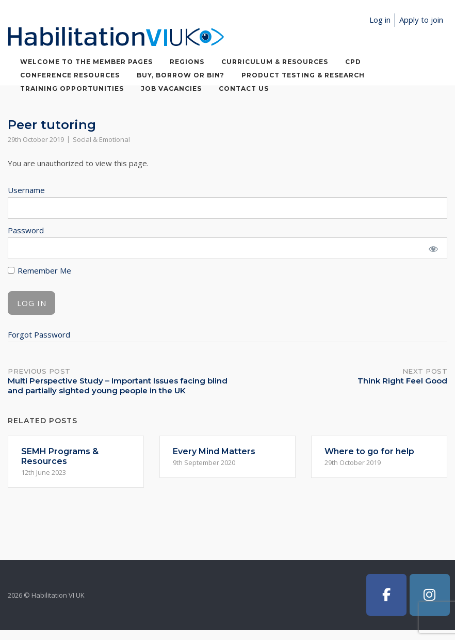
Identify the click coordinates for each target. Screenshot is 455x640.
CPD (353, 62)
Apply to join (421, 19)
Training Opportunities (72, 88)
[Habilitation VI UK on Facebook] (386, 595)
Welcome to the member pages (86, 62)
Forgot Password (39, 334)
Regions (187, 62)
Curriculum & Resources (274, 62)
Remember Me (39, 270)
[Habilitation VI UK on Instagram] (430, 595)
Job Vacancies (171, 88)
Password (26, 230)
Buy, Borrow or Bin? (180, 75)
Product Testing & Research (303, 75)
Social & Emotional (101, 139)
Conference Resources (70, 75)
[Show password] (433, 248)
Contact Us (244, 88)
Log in (380, 19)
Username (26, 190)
